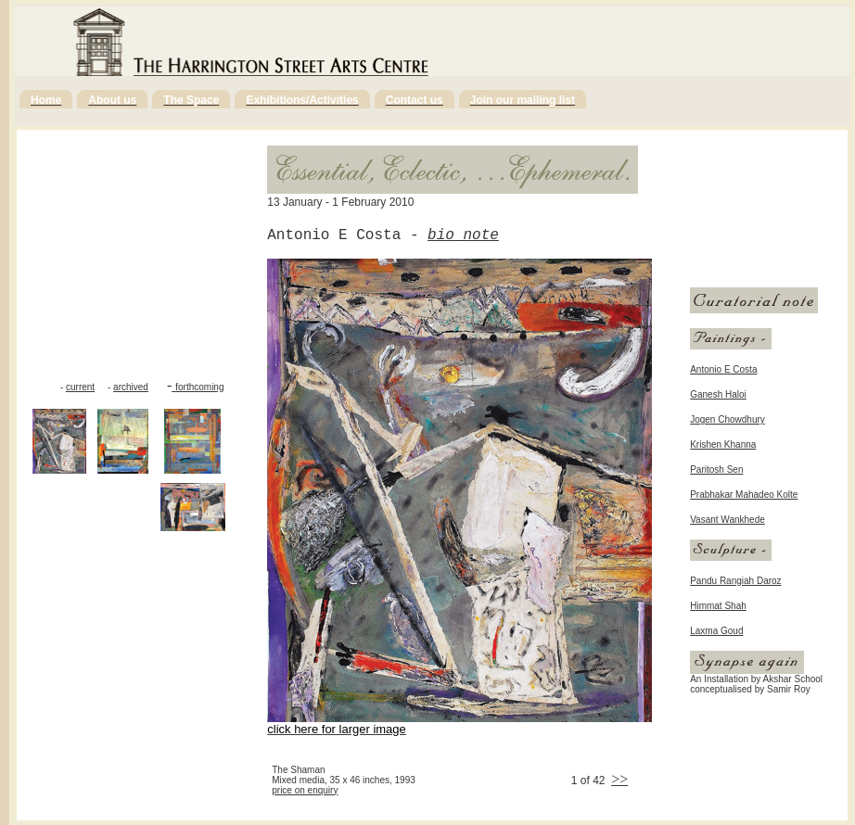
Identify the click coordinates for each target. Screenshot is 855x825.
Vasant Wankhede (727, 519)
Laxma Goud (716, 631)
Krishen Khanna (723, 444)
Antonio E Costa (723, 369)
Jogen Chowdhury (727, 419)
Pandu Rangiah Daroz (735, 581)
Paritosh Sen (716, 469)
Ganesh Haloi (718, 394)
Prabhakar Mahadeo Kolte (744, 494)
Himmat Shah (718, 606)
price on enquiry (305, 790)
